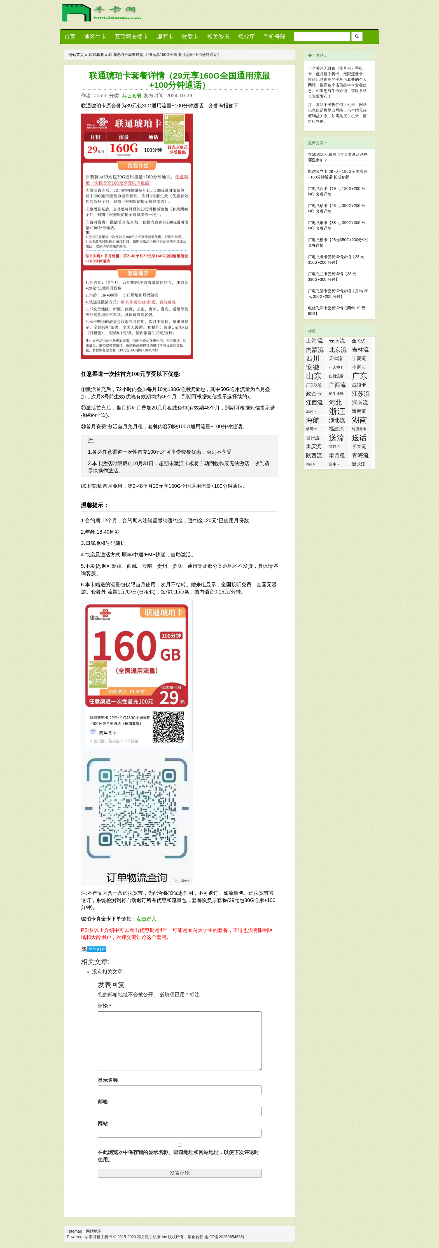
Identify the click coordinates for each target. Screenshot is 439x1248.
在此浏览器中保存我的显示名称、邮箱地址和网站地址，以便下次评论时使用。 (178, 1156)
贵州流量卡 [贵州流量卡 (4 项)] (312, 438)
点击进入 (146, 919)
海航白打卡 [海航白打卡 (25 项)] (312, 420)
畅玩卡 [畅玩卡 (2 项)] (311, 429)
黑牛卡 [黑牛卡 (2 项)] (334, 464)
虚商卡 (165, 37)
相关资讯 (218, 37)
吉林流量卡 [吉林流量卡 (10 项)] (360, 350)
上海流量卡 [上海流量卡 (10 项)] (314, 341)
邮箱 (103, 1102)
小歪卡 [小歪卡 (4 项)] (358, 367)
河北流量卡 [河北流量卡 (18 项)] (335, 403)
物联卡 (190, 37)
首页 (70, 37)
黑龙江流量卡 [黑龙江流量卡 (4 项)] (358, 465)
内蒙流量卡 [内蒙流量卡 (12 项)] (315, 350)
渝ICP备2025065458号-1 (226, 1237)
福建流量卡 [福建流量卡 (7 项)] (336, 429)
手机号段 (274, 37)
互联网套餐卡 (131, 37)
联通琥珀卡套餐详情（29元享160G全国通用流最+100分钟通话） (179, 80)
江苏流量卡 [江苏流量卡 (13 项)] (361, 394)
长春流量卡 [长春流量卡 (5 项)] (359, 447)
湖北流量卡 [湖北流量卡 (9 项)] (337, 420)
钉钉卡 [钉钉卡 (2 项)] (334, 446)
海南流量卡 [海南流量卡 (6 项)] (359, 411)
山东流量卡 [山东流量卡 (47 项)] (314, 376)
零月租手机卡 (149, 1237)
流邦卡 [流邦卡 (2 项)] (311, 411)
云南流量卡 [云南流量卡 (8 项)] (337, 341)
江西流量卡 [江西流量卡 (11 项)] (314, 403)
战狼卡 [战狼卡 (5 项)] (359, 385)
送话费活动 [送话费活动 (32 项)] (359, 438)
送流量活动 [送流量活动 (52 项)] (337, 438)
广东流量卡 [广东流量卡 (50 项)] (360, 376)
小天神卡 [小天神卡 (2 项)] (336, 367)
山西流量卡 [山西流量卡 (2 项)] (336, 377)
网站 (103, 1123)
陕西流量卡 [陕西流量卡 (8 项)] (314, 456)
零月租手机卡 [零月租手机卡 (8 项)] (337, 456)
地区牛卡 (95, 37)
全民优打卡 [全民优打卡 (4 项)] (358, 341)
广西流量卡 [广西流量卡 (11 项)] (337, 385)
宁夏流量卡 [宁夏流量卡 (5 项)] (359, 359)
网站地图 (94, 1231)
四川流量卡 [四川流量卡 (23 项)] (312, 358)
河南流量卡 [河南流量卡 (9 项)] (360, 403)
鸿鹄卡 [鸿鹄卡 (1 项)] (310, 464)
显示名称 (108, 1080)
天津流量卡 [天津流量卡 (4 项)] (335, 359)
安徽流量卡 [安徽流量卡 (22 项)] (312, 367)
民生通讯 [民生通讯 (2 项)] (336, 394)
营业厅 (246, 37)
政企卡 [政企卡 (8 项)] (314, 394)
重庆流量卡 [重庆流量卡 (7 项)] (313, 447)
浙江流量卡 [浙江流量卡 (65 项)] (337, 411)
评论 (104, 1006)
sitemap (75, 1231)
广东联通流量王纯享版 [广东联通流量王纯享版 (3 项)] (314, 386)
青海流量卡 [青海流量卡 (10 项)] (360, 456)
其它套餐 (96, 54)
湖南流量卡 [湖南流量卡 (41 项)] (359, 420)
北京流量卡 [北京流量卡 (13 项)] (338, 350)
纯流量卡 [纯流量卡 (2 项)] (359, 429)
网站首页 (76, 54)
